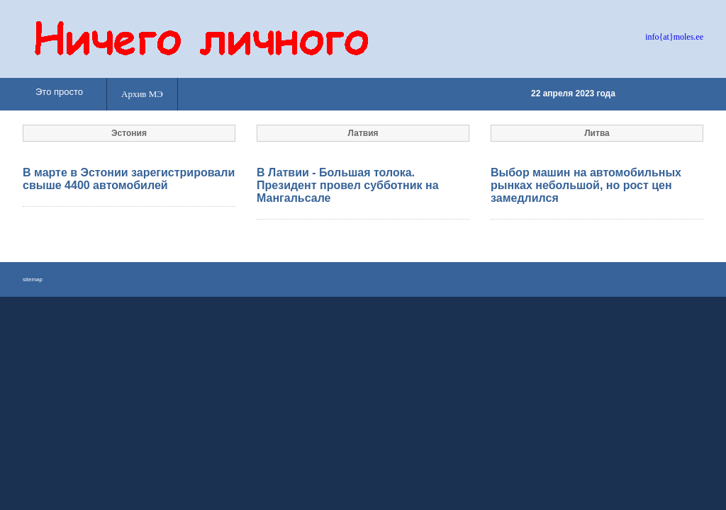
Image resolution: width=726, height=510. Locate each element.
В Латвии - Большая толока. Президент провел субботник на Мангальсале (348, 185)
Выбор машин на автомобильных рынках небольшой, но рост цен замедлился (586, 185)
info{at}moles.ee (674, 37)
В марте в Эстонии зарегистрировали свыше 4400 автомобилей (129, 178)
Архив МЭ (142, 94)
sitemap (33, 279)
